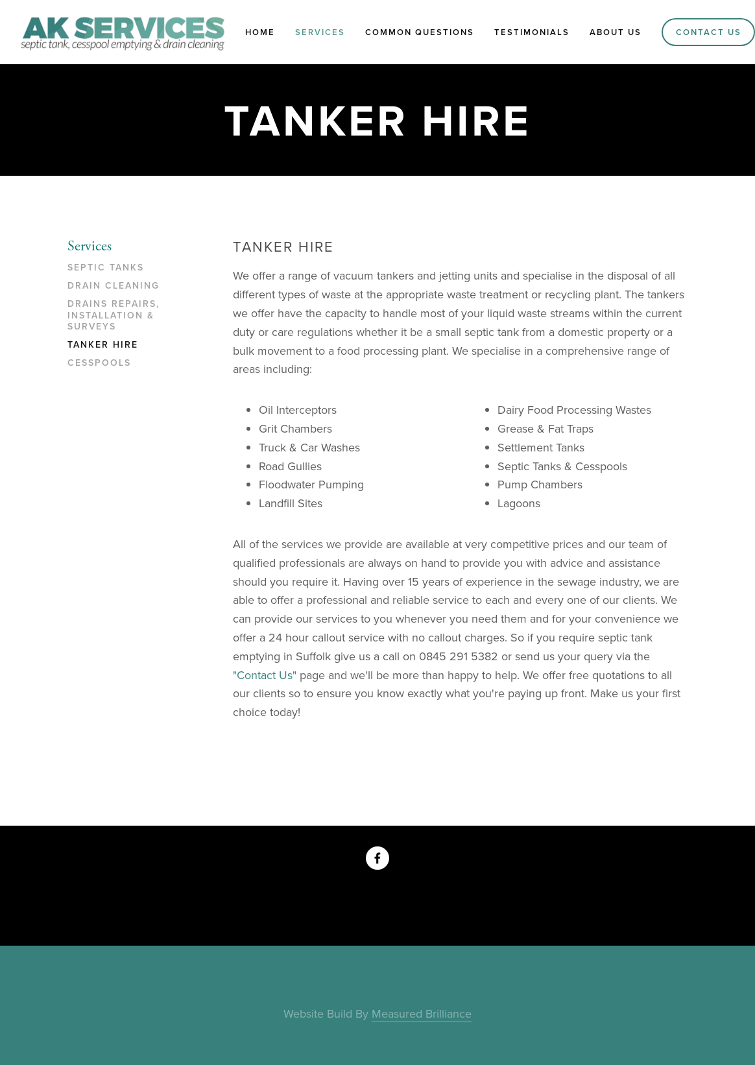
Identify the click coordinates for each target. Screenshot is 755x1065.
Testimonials (531, 32)
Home (260, 32)
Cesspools (99, 363)
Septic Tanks (105, 268)
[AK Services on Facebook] (377, 858)
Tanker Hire (102, 345)
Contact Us (708, 32)
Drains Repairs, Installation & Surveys (113, 315)
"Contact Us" (264, 675)
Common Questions (419, 32)
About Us (615, 32)
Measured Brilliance (422, 1013)
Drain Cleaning (113, 286)
